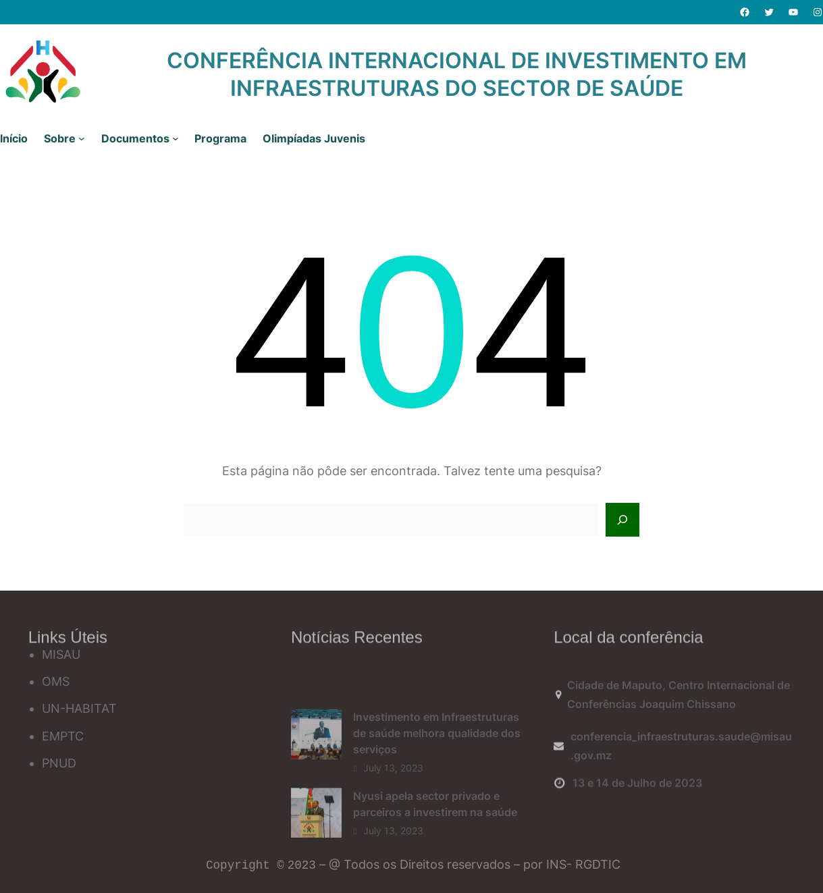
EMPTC (63, 736)
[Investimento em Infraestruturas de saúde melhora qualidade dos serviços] (316, 771)
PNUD (59, 763)
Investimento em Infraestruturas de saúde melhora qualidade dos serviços (437, 767)
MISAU (61, 654)
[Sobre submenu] (81, 138)
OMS (56, 681)
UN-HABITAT (79, 708)
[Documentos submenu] (175, 138)
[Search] (622, 520)
